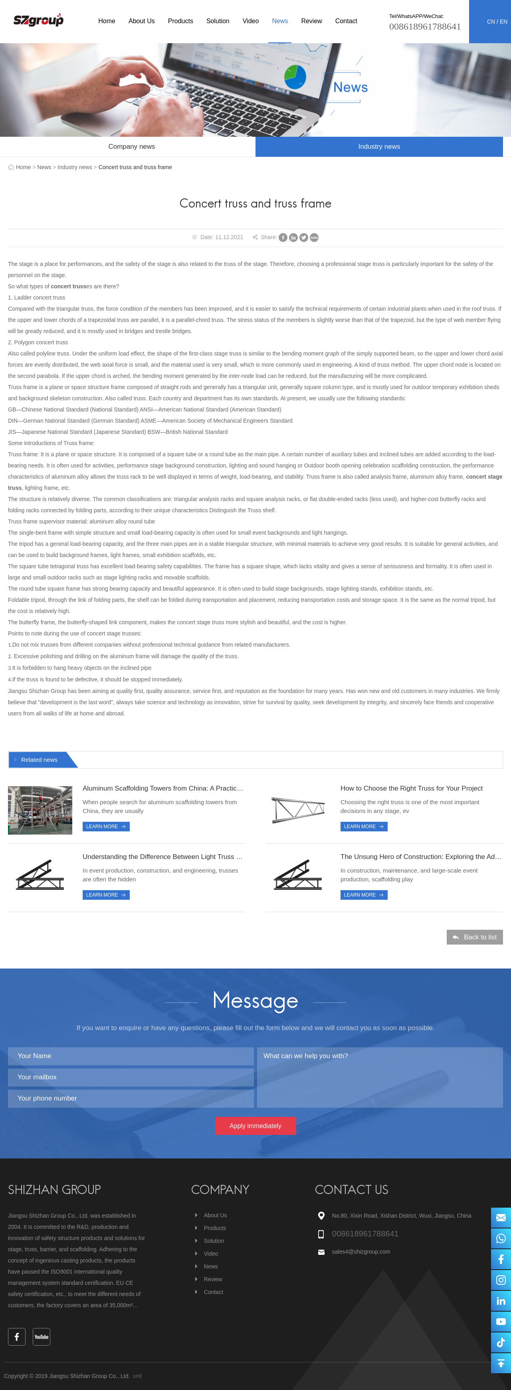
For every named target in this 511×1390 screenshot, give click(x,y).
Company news (131, 146)
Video (251, 21)
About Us (142, 21)
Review (311, 21)
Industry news (379, 146)
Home (106, 21)
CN (491, 21)
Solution (218, 21)
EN (503, 21)
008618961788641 (425, 26)
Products (180, 21)
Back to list (480, 938)
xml (137, 1376)
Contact (346, 21)
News (280, 21)
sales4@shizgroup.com (362, 1251)
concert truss (68, 286)
